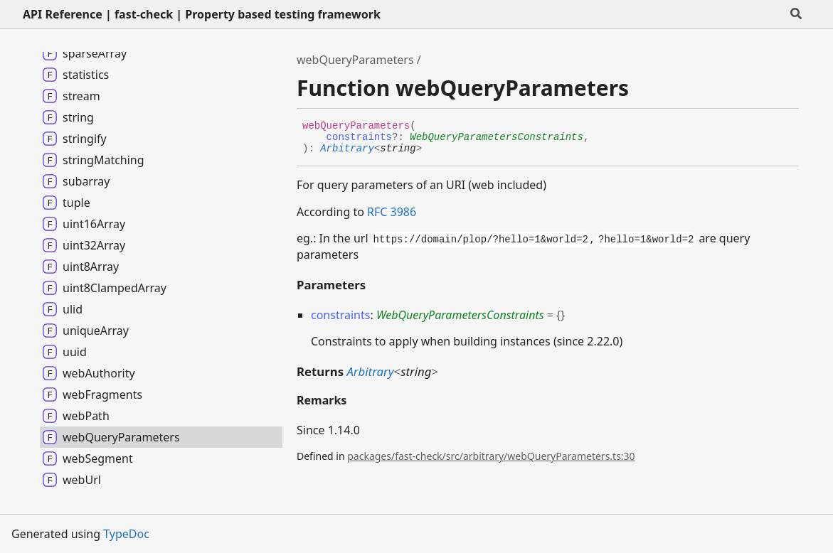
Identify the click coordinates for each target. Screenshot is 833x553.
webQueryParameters (355, 60)
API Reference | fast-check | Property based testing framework (202, 14)
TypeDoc (126, 534)
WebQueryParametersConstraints (496, 137)
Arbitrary (347, 148)
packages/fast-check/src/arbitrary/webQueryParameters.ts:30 (491, 456)
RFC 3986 (391, 212)
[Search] (796, 14)
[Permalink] (432, 149)
